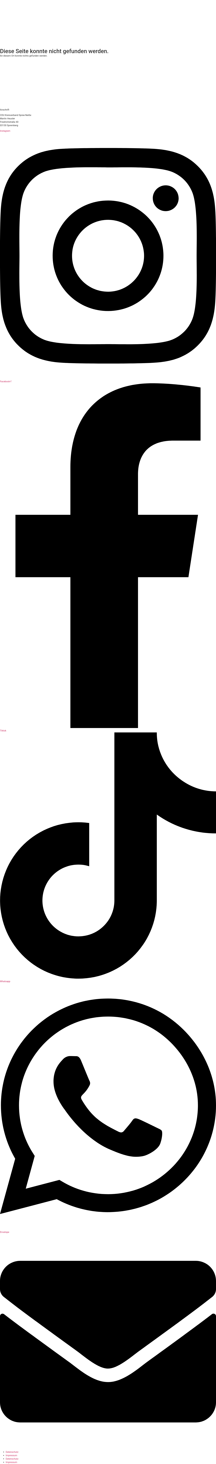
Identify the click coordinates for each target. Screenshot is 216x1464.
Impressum (11, 1455)
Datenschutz (12, 1452)
